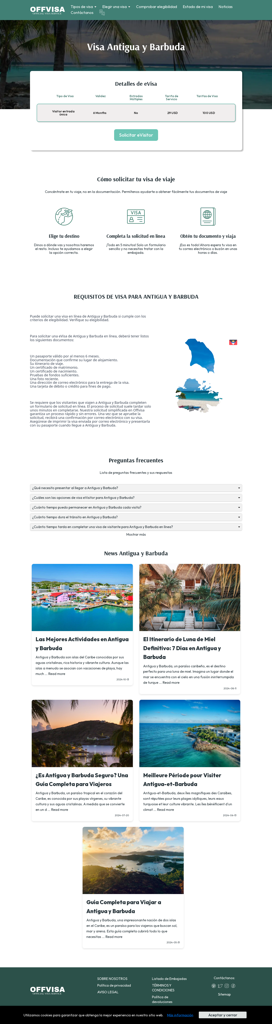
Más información (180, 1015)
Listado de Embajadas (169, 978)
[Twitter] (221, 986)
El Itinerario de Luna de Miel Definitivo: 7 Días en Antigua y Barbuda (182, 648)
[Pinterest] (214, 986)
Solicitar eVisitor (136, 135)
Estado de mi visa (198, 6)
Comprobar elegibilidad (156, 6)
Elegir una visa (114, 7)
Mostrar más (136, 534)
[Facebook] (234, 986)
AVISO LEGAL (108, 992)
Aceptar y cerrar (222, 1015)
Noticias (225, 6)
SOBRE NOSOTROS (112, 978)
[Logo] (47, 10)
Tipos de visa (82, 7)
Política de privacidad (114, 985)
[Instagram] (227, 986)
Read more (56, 674)
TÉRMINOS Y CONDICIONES (163, 987)
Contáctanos (82, 12)
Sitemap (224, 994)
